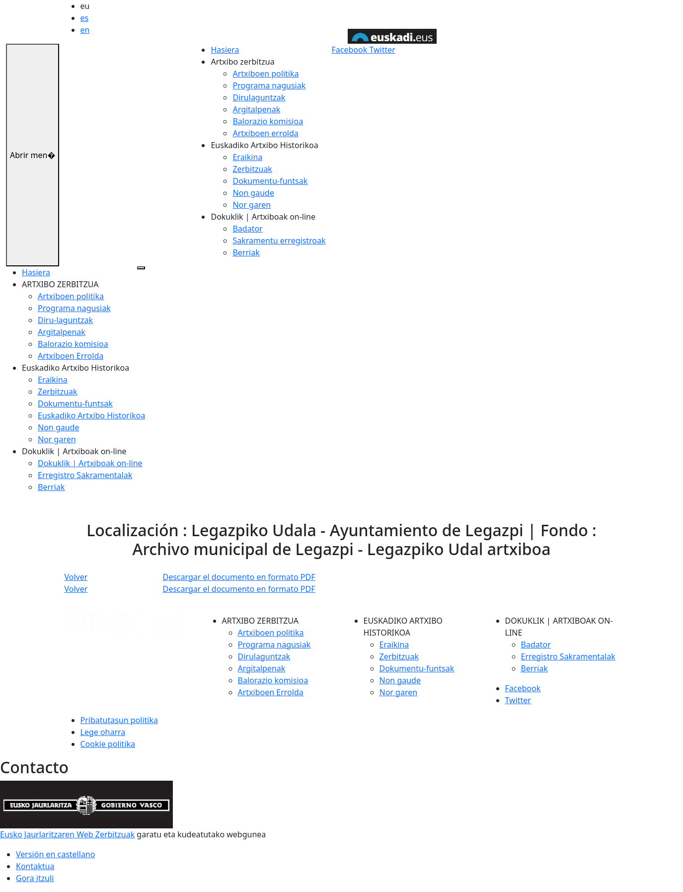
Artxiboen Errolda (70, 355)
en (85, 29)
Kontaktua (35, 866)
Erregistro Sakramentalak (85, 475)
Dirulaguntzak (258, 97)
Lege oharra (103, 732)
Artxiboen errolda (265, 133)
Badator (247, 228)
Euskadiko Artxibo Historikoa (91, 415)
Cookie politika (108, 743)
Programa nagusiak (268, 85)
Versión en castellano (55, 854)
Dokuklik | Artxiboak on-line (90, 463)
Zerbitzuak (252, 168)
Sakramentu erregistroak (278, 240)
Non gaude (253, 192)
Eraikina (247, 157)
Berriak (245, 252)
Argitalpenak (256, 109)
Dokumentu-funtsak (269, 180)
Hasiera (225, 49)
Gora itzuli (35, 878)
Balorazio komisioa (267, 121)
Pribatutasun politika (119, 720)
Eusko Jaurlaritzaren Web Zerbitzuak (67, 834)
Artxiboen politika (265, 73)
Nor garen (251, 204)
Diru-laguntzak (65, 320)
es (84, 17)
